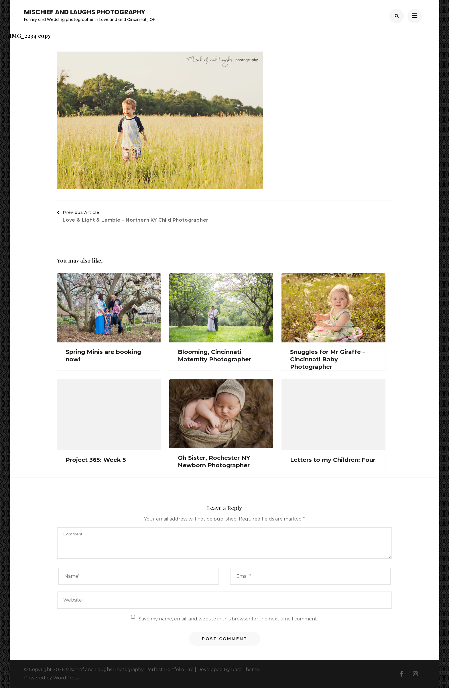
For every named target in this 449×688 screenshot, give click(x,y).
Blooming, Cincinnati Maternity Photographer (214, 355)
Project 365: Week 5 (96, 459)
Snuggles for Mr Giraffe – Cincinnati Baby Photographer (327, 359)
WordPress (65, 678)
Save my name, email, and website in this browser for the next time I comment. (228, 619)
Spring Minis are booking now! (103, 355)
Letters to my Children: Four (332, 459)
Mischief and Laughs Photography (84, 12)
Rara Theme (245, 669)
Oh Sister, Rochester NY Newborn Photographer (214, 461)
